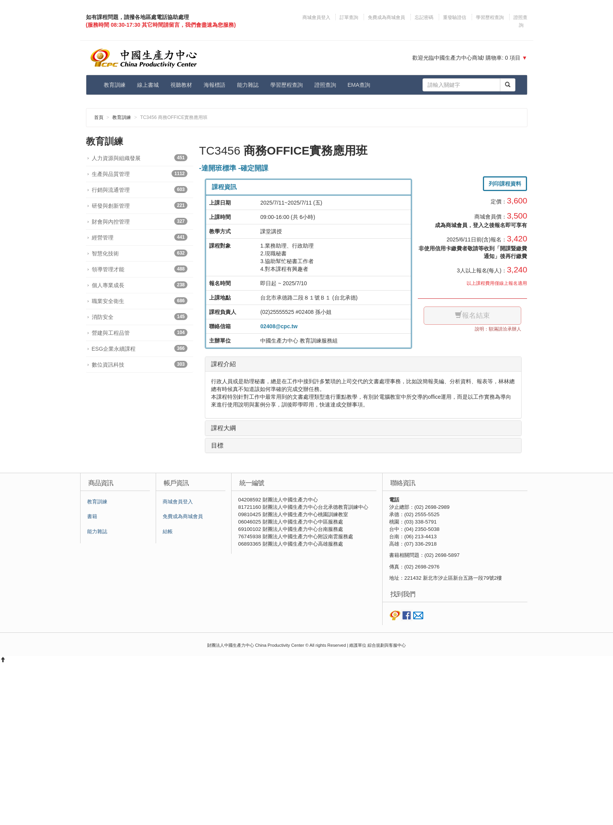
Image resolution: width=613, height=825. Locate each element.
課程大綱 (223, 428)
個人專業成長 (140, 284)
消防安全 (140, 316)
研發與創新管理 (140, 205)
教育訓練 (114, 85)
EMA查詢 (359, 85)
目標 (217, 445)
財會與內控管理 (140, 221)
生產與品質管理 (140, 173)
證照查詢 (325, 85)
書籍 (92, 516)
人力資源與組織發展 (140, 157)
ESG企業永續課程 (140, 348)
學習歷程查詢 (490, 17)
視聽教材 (181, 85)
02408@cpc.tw (278, 326)
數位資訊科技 (140, 364)
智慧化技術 (140, 253)
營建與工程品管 (140, 332)
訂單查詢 (349, 17)
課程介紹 (223, 364)
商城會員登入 (316, 17)
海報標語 (214, 85)
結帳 (168, 531)
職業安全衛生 (140, 300)
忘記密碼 (424, 17)
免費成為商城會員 (386, 17)
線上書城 (148, 85)
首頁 (98, 117)
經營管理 (140, 237)
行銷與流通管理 (140, 189)
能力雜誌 (248, 85)
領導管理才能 (140, 268)
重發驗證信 (454, 17)
